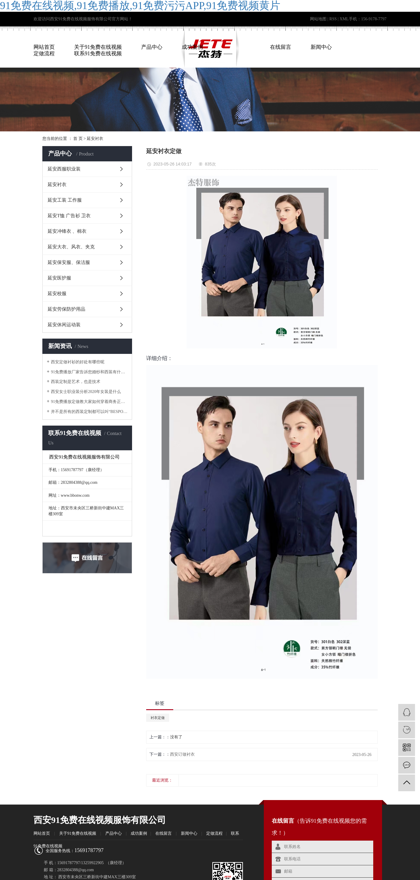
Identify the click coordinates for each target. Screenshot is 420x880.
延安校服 (57, 293)
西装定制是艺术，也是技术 (75, 381)
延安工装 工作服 (65, 200)
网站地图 (318, 19)
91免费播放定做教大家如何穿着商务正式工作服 (89, 401)
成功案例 (192, 47)
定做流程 (214, 833)
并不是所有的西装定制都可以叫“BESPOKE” (89, 411)
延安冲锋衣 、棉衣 (67, 231)
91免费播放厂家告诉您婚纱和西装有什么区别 (89, 372)
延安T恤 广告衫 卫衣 (69, 215)
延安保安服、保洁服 (69, 262)
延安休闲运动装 (64, 324)
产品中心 (151, 47)
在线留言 (280, 47)
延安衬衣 (95, 138)
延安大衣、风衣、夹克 (71, 246)
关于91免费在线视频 (98, 47)
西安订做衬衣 (182, 754)
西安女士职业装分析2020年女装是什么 (86, 391)
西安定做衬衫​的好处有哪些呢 (77, 362)
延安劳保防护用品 (66, 309)
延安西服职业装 (64, 168)
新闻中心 (321, 47)
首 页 (78, 138)
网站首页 (44, 47)
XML (344, 19)
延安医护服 (59, 277)
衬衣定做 (158, 718)
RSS (333, 19)
